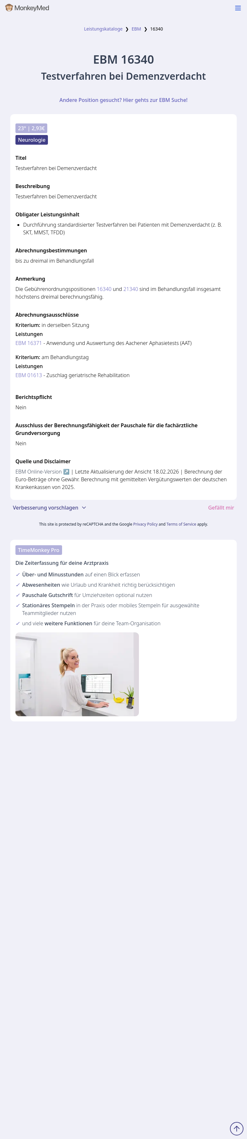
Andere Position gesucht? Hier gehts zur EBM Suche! (123, 100)
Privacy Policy (145, 524)
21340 (131, 289)
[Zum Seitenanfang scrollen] (236, 1128)
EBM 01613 (28, 375)
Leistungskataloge (103, 29)
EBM (136, 29)
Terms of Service (181, 524)
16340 (104, 289)
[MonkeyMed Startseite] (27, 9)
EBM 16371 (28, 343)
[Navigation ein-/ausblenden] (238, 8)
